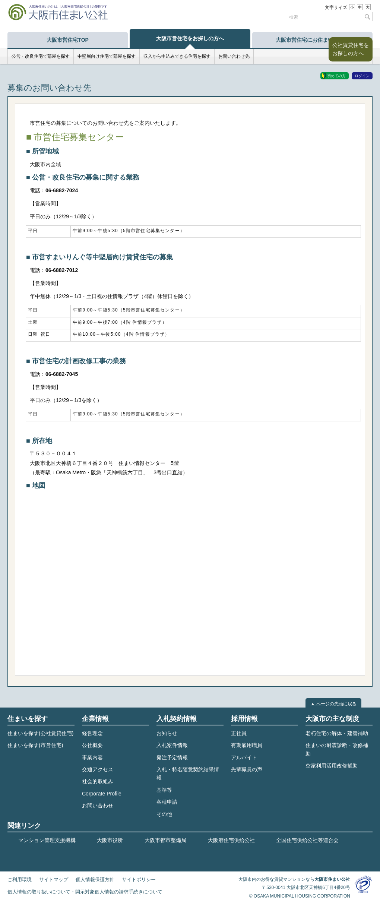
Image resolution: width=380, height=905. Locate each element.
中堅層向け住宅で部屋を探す (106, 56)
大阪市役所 (110, 840)
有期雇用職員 (246, 745)
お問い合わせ (97, 806)
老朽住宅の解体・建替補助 (336, 733)
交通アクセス (97, 769)
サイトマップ (53, 879)
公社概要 (92, 745)
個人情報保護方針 (95, 879)
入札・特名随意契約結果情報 (187, 773)
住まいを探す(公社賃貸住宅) (40, 733)
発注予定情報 (172, 757)
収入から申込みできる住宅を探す (176, 56)
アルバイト (244, 757)
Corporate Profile (101, 794)
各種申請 (166, 802)
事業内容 (92, 757)
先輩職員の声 (246, 769)
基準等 (164, 790)
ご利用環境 (19, 879)
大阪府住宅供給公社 (231, 840)
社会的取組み (97, 781)
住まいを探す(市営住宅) (35, 745)
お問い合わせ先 (234, 56)
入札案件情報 (172, 745)
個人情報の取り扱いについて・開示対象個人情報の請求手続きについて (84, 892)
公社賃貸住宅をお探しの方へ (350, 49)
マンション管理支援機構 (47, 840)
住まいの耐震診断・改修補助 (336, 749)
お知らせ (166, 733)
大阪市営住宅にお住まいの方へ (312, 40)
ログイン (362, 76)
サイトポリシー (139, 879)
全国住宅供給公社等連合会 (307, 840)
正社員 (239, 733)
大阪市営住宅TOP (68, 40)
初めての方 (336, 76)
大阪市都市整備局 (165, 840)
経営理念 (92, 733)
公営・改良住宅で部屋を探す (41, 56)
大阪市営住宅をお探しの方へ (190, 38)
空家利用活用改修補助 (331, 766)
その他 (164, 814)
